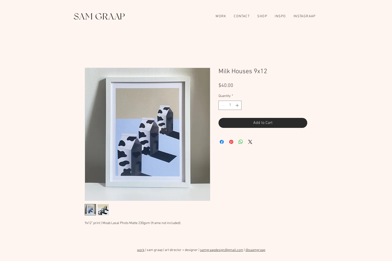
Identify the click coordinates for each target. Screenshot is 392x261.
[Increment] (237, 105)
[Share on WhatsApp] (241, 142)
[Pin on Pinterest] (231, 142)
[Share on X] (250, 142)
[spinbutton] (230, 105)
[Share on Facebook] (222, 142)
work (140, 250)
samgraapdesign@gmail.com (221, 250)
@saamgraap (255, 250)
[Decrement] (222, 105)
